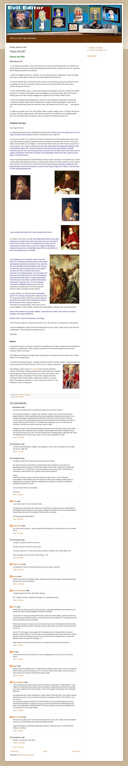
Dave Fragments (18, 682)
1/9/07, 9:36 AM (18, 570)
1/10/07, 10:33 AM (19, 743)
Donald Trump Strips (96, 48)
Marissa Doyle (17, 717)
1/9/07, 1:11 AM (18, 452)
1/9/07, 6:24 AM (18, 533)
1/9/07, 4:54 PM (18, 676)
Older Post (75, 751)
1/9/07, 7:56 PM (18, 710)
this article (33, 369)
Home (45, 751)
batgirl (14, 666)
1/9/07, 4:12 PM (18, 645)
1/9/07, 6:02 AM (18, 519)
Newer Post (14, 751)
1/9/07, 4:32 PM (18, 659)
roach (14, 607)
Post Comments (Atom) (26, 755)
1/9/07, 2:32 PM (18, 600)
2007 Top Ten (19, 396)
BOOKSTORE (92, 56)
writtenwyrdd (17, 526)
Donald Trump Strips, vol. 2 (98, 50)
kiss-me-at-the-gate (19, 590)
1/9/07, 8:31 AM (18, 558)
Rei (13, 652)
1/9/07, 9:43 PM (18, 731)
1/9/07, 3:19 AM (18, 494)
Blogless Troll (17, 564)
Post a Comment (18, 747)
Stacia (14, 501)
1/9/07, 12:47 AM (18, 437)
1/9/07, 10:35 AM (18, 584)
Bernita (14, 576)
